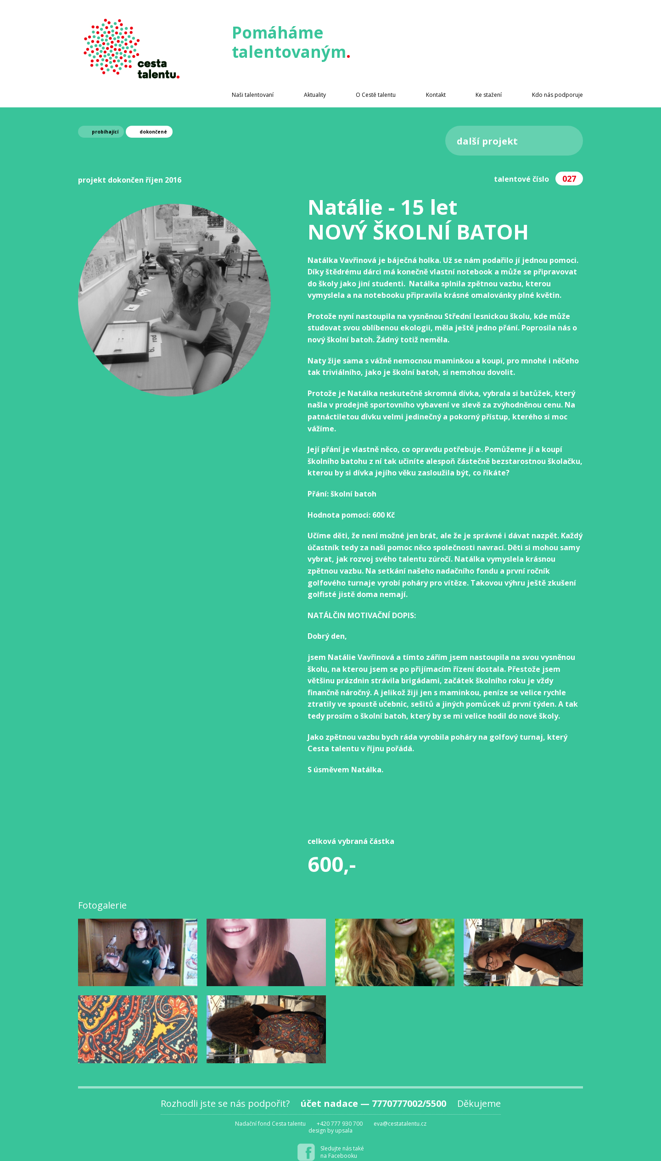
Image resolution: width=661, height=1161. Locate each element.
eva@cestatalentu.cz (400, 1124)
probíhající (105, 131)
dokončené (153, 131)
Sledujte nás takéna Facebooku (342, 1152)
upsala (344, 1130)
